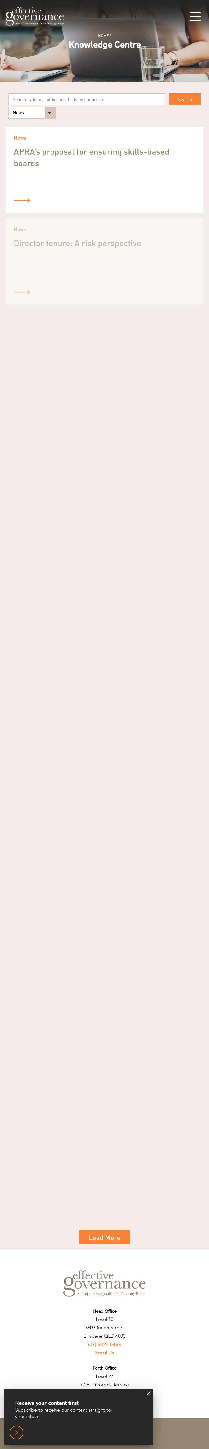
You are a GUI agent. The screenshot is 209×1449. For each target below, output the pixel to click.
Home (103, 35)
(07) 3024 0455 (104, 1344)
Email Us (104, 1353)
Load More (104, 1237)
